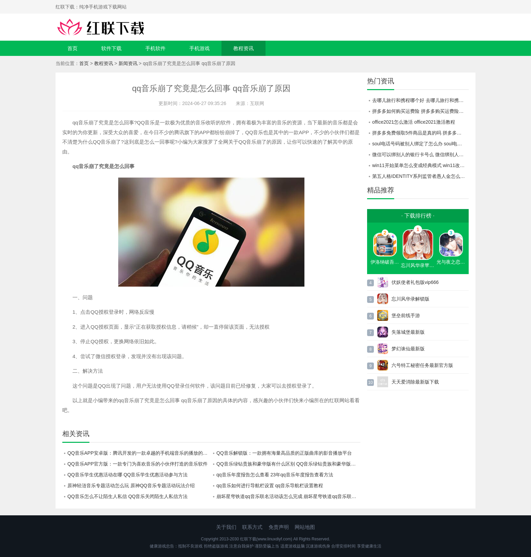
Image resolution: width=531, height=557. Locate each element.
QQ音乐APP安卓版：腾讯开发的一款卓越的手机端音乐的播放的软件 (139, 453)
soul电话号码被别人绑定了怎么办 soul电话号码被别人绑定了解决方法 (420, 143)
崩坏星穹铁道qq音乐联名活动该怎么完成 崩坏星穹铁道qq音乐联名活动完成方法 (288, 496)
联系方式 (252, 527)
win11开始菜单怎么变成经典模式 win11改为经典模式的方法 (420, 165)
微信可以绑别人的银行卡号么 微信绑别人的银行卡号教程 (420, 154)
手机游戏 (199, 48)
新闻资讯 (128, 63)
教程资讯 (243, 48)
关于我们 (226, 527)
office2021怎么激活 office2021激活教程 (413, 122)
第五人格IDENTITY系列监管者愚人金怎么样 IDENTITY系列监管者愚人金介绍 (420, 176)
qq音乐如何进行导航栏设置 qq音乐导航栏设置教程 (269, 485)
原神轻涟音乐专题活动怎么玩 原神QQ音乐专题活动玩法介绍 (131, 485)
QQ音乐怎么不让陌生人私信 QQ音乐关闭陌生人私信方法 (127, 496)
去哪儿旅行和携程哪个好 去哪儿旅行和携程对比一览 (420, 100)
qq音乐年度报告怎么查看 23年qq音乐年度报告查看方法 (274, 474)
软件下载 (111, 48)
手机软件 (155, 48)
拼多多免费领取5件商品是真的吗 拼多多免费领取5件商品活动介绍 (420, 133)
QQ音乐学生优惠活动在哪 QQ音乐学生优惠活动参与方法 (127, 474)
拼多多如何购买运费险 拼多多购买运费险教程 (420, 111)
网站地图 (305, 527)
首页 (72, 48)
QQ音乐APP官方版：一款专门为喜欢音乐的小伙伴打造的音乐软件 (137, 464)
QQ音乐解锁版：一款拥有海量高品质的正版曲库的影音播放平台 (284, 453)
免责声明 (279, 527)
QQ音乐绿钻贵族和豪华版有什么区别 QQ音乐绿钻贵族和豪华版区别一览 (288, 464)
